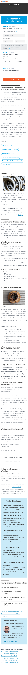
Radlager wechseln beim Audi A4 (9, 651)
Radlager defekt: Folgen (8, 153)
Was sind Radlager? (7, 145)
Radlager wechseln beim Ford (9, 656)
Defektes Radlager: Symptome (10, 149)
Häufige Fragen (6, 164)
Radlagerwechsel (16, 487)
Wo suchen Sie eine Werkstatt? (11, 70)
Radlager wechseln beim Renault (9, 662)
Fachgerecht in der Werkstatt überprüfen (12, 161)
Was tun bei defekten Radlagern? (10, 157)
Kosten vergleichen (14, 79)
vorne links (6, 61)
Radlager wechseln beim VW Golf (10, 658)
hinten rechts (19, 58)
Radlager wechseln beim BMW (9, 653)
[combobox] (14, 73)
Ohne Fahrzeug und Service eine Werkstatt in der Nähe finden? (13, 47)
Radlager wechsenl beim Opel (9, 660)
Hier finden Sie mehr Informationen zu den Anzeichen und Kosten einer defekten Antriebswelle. (12, 614)
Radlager (20, 215)
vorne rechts (7, 58)
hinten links (18, 61)
